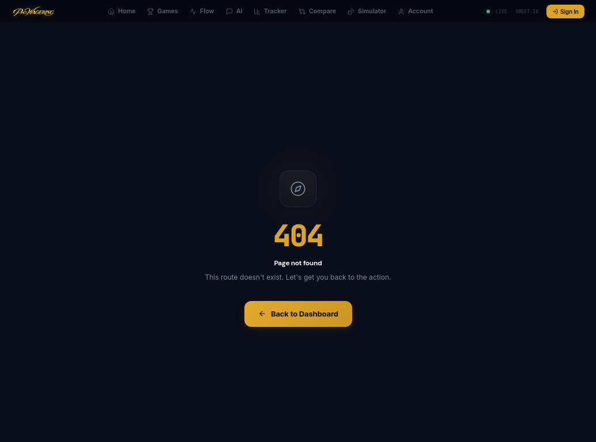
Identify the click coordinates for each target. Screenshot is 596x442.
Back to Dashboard (298, 313)
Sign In (565, 11)
